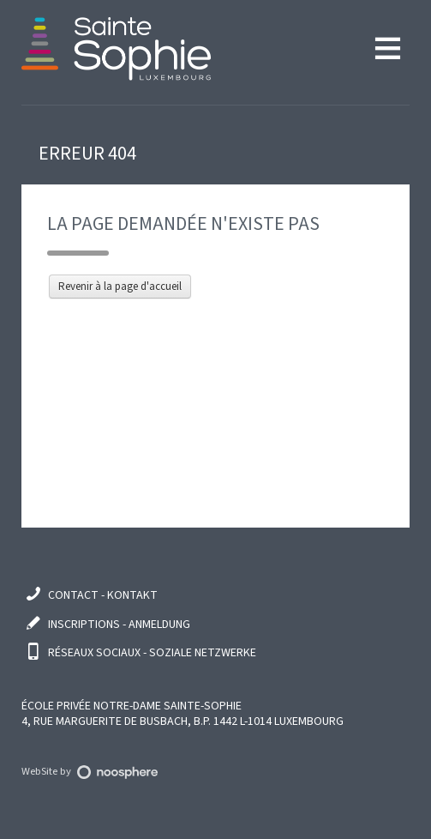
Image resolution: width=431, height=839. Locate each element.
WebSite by (89, 771)
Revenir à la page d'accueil (120, 286)
